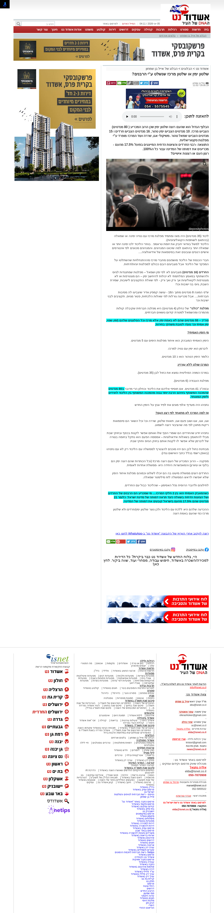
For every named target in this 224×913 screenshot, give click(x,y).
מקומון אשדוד (147, 816)
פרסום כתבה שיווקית (143, 859)
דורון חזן (150, 903)
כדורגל (104, 693)
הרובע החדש (147, 890)
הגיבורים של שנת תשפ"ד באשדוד (136, 727)
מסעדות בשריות (146, 675)
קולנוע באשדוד (91, 688)
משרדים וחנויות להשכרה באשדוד (137, 833)
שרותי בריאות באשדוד (142, 835)
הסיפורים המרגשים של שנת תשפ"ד (132, 730)
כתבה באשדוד (146, 864)
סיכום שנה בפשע (113, 705)
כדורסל (116, 693)
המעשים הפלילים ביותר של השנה (117, 780)
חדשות (196, 29)
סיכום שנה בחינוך (134, 705)
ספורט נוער (130, 693)
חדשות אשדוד (146, 668)
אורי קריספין (178, 739)
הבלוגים (186, 68)
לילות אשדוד (135, 715)
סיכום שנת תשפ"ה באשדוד (139, 767)
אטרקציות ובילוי (134, 755)
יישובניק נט (148, 811)
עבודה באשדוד (146, 862)
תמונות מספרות (124, 698)
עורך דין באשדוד (145, 876)
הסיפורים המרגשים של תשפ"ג (115, 703)
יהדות (125, 775)
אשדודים (123, 663)
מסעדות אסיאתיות (127, 678)
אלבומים (149, 712)
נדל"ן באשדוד (147, 787)
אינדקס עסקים (95, 775)
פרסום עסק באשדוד (143, 789)
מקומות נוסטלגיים (144, 742)
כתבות (151, 698)
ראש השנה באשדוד (132, 777)
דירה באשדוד (147, 869)
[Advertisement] (56, 241)
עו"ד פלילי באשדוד (144, 871)
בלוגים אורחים (167, 35)
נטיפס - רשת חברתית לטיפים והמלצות (134, 794)
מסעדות (149, 673)
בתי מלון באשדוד (145, 808)
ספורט (184, 29)
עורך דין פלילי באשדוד (142, 874)
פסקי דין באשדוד (145, 760)
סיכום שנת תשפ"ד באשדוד (139, 725)
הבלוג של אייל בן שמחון (193, 35)
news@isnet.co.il (196, 749)
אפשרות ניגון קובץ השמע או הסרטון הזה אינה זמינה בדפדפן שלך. (152, 116)
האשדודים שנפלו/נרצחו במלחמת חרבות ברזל (127, 732)
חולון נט (149, 881)
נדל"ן (96, 670)
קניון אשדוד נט (105, 782)
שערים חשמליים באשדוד (141, 849)
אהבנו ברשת (138, 775)
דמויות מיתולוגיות (123, 742)
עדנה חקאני (147, 895)
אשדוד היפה (147, 720)
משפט (89, 29)
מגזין (151, 695)
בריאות (114, 720)
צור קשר (41, 29)
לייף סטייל (148, 752)
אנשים (99, 663)
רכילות (172, 29)
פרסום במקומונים (145, 813)
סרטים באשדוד (143, 782)
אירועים (150, 715)
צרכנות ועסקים (145, 747)
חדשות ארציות (146, 670)
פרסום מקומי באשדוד (143, 804)
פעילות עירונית (129, 720)
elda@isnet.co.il (197, 732)
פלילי (106, 670)
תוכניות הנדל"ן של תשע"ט (104, 777)
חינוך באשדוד (124, 782)
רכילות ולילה (147, 660)
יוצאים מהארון (138, 665)
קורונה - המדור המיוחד (141, 762)
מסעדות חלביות (125, 675)
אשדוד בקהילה (145, 717)
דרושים (123, 29)
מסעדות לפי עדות (121, 680)
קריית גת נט (148, 878)
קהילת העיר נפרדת (133, 722)
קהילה (148, 29)
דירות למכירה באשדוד (142, 823)
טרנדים (118, 755)
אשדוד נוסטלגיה (145, 740)
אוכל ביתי (146, 678)
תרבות (160, 29)
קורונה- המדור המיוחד (142, 765)
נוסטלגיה (108, 698)
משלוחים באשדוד (145, 818)
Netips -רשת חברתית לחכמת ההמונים (134, 852)
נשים (151, 775)
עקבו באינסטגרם (162, 549)
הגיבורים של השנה (144, 703)
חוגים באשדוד (110, 688)
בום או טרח (138, 663)
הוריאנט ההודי (146, 907)
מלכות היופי (148, 900)
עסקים (136, 29)
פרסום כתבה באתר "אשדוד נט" (138, 801)
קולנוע (101, 29)
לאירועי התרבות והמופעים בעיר (137, 688)
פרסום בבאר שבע (144, 830)
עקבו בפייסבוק (197, 549)
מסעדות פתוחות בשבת (102, 678)
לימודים (135, 750)
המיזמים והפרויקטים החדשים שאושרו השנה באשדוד (126, 770)
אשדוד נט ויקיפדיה (144, 857)
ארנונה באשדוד (146, 845)
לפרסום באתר (110, 23)
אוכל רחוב (134, 683)
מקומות (111, 663)
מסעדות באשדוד (145, 821)
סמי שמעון (149, 893)
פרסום (150, 883)
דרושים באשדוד (146, 840)
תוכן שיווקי (149, 750)
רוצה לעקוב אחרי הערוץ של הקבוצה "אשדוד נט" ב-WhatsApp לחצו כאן (162, 533)
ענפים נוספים (147, 693)
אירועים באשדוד (145, 837)
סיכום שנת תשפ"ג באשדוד (139, 700)
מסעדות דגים (106, 675)
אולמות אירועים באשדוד (141, 866)
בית (206, 29)
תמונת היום (119, 715)
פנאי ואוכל (112, 775)
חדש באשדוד (121, 750)
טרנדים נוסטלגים (101, 742)
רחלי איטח (148, 886)
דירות (112, 29)
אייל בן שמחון (147, 796)
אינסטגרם (104, 715)
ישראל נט (149, 792)
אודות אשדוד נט (71, 29)
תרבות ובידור (146, 685)
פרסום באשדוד (146, 854)
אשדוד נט (202, 68)
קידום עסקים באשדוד (142, 806)
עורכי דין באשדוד (124, 760)
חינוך (54, 29)
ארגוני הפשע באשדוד (124, 670)
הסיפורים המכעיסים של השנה (131, 708)
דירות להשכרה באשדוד (142, 825)
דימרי (151, 905)
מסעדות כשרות (100, 680)
